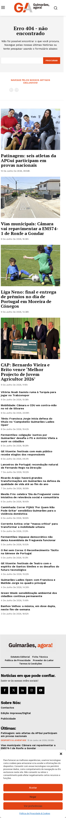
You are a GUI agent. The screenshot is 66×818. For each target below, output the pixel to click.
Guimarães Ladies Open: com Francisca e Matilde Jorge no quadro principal (28, 581)
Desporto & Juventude (13, 740)
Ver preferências (33, 806)
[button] (61, 753)
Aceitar (33, 787)
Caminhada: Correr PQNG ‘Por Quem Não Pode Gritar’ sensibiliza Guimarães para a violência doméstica (28, 510)
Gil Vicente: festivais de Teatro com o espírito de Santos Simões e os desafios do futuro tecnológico (30, 566)
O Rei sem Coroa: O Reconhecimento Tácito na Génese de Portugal (30, 552)
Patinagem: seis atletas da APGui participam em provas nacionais (28, 160)
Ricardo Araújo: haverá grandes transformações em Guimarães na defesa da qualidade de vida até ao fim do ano (30, 481)
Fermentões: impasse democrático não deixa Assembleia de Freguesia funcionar (28, 538)
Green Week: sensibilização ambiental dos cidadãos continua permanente (29, 594)
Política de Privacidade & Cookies (34, 813)
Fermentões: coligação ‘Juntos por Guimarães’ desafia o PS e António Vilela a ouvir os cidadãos (29, 438)
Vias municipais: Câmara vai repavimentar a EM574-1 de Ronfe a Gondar (29, 228)
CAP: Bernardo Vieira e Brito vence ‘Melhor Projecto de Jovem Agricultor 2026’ (25, 372)
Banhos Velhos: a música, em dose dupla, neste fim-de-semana (28, 608)
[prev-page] (11, 90)
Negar (33, 796)
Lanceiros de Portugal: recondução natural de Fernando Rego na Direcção (29, 466)
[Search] (51, 60)
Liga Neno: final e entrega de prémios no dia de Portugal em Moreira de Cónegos (28, 299)
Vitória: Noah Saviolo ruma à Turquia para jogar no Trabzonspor (28, 394)
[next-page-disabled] (17, 90)
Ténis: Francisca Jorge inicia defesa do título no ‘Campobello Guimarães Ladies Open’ (27, 421)
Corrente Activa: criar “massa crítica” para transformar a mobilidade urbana (29, 525)
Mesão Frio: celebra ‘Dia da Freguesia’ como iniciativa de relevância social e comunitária (30, 496)
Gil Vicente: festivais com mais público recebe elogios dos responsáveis (26, 453)
